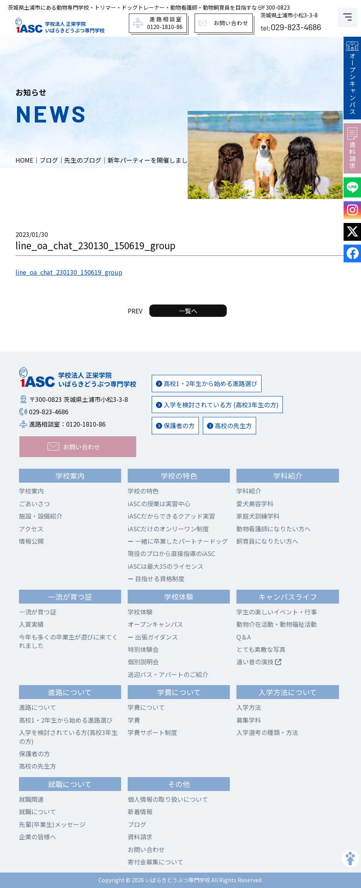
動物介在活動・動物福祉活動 (276, 624)
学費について (146, 707)
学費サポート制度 (152, 732)
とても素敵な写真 (261, 649)
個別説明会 (143, 661)
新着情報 (140, 811)
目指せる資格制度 (156, 578)
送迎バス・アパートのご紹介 (168, 674)
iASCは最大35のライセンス (166, 566)
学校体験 (140, 611)
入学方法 (248, 707)
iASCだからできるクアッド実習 (171, 516)
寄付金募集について (155, 861)
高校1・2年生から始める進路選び (206, 383)
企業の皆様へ (37, 836)
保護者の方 (175, 425)
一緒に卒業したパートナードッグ (178, 541)
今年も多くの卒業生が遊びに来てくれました (68, 641)
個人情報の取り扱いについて (168, 799)
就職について (37, 811)
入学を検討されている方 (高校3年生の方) (217, 404)
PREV (135, 310)
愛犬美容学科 (255, 503)
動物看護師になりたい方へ (273, 528)
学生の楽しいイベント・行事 (276, 611)
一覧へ (188, 310)
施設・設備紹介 (40, 516)
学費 (134, 720)
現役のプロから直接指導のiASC (171, 553)
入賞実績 (31, 624)
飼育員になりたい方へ (267, 541)
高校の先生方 (229, 425)
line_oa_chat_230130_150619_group (68, 272)
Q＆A (243, 636)
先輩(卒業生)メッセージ (52, 824)
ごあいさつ (34, 503)
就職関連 (31, 799)
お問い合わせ (146, 849)
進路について (37, 707)
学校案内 (31, 490)
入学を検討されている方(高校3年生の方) (68, 736)
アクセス (31, 528)
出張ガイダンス (153, 636)
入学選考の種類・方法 (267, 732)
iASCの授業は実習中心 (159, 503)
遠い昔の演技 (258, 661)
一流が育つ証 (37, 611)
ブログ (137, 824)
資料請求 (352, 148)
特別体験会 (143, 649)
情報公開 (31, 541)
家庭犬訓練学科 (258, 516)
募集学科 (248, 720)
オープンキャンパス (352, 78)
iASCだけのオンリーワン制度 (168, 528)
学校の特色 (143, 490)
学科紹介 (248, 490)
